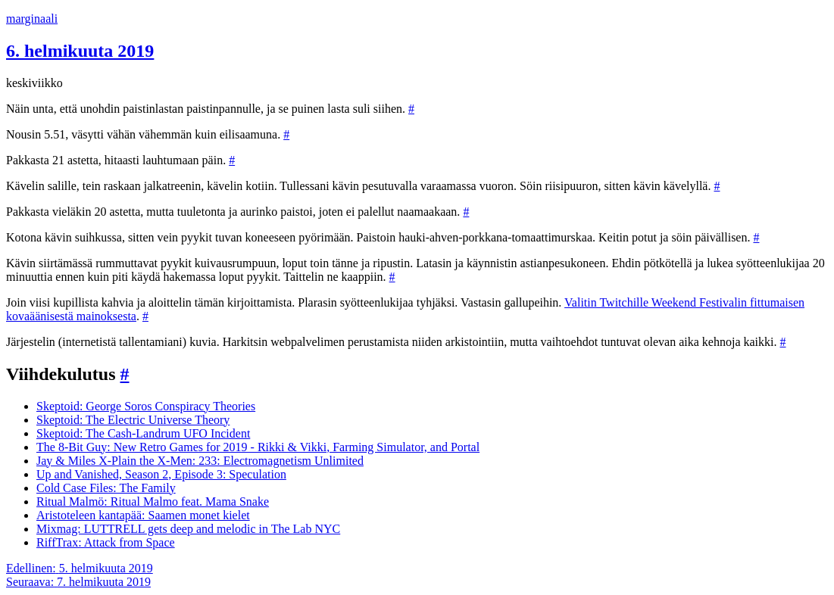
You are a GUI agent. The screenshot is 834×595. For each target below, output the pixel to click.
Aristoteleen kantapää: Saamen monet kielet (143, 515)
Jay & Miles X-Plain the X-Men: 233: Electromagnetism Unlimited (200, 460)
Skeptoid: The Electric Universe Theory (133, 419)
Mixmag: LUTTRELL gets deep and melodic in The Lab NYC (188, 528)
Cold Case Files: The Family (106, 487)
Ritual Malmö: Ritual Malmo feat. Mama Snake (152, 501)
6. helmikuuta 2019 (80, 51)
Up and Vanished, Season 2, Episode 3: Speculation (161, 474)
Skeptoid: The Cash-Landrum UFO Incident (143, 433)
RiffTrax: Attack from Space (105, 542)
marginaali (32, 18)
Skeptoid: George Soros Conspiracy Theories (145, 406)
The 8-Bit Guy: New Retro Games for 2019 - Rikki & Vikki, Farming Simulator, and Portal (257, 447)
